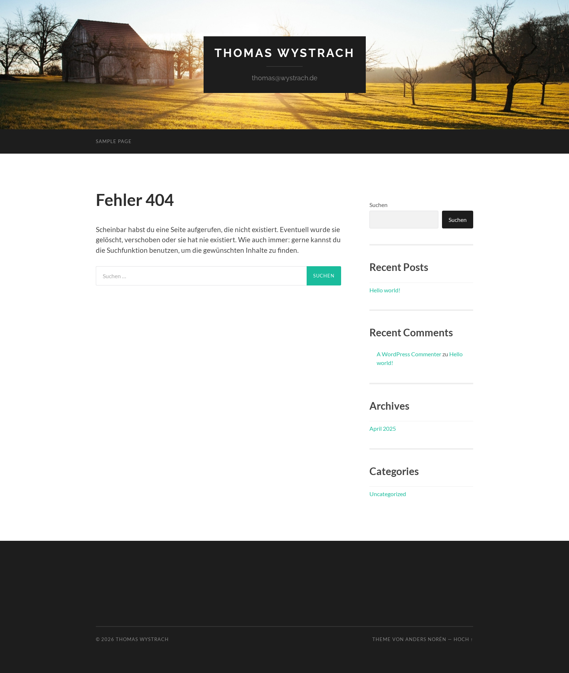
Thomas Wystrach (284, 53)
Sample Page (114, 141)
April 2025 (382, 428)
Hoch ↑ (463, 639)
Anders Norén (425, 639)
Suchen (378, 204)
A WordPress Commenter (409, 353)
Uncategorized (387, 493)
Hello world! (384, 290)
